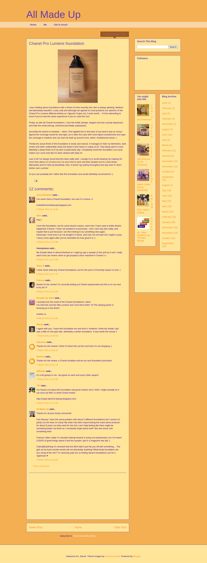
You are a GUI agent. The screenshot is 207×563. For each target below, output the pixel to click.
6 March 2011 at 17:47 (47, 274)
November (167, 166)
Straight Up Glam (45, 298)
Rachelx (40, 356)
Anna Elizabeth (44, 195)
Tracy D (40, 265)
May (164, 201)
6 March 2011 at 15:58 (47, 242)
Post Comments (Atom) (84, 536)
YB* (38, 385)
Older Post (120, 527)
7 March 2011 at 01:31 (47, 365)
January (166, 155)
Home (33, 24)
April (164, 113)
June (164, 103)
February (166, 108)
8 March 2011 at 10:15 (47, 403)
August (165, 129)
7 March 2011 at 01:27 (47, 350)
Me (45, 24)
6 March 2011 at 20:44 (47, 291)
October (166, 171)
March (165, 145)
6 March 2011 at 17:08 (47, 259)
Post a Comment (41, 466)
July (164, 190)
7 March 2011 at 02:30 (47, 379)
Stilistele (40, 371)
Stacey (39, 324)
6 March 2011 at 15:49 (47, 209)
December (167, 124)
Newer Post (35, 527)
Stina (39, 215)
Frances (40, 280)
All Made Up (53, 14)
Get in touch (61, 24)
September (167, 177)
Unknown (41, 342)
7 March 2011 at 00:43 (47, 335)
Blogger (136, 556)
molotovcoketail (112, 556)
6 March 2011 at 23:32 (47, 318)
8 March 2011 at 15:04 (47, 459)
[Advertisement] (78, 496)
